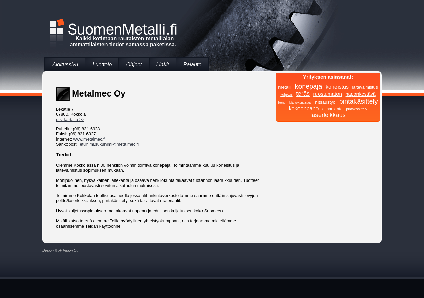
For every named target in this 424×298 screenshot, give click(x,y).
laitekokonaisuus (300, 102)
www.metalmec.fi (89, 139)
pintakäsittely (358, 101)
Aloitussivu (65, 64)
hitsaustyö (325, 102)
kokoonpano (304, 108)
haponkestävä (361, 94)
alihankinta (332, 109)
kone (281, 102)
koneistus (337, 87)
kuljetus (286, 94)
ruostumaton (327, 94)
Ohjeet (134, 64)
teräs (303, 93)
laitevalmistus (365, 87)
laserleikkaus (328, 115)
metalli (284, 87)
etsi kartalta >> (70, 119)
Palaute (192, 64)
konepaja (308, 86)
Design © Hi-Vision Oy (60, 250)
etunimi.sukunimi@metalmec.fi (109, 144)
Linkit (162, 64)
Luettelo (102, 64)
